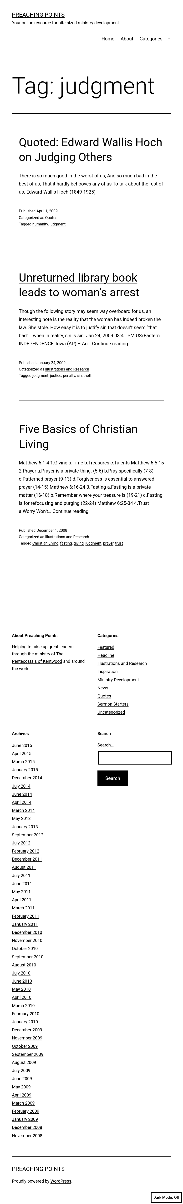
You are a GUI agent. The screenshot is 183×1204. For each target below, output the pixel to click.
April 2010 (21, 997)
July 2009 (21, 1070)
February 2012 (25, 850)
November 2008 (27, 1135)
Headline (105, 655)
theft (87, 375)
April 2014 (21, 802)
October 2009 (25, 1046)
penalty (69, 375)
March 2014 (23, 810)
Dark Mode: (166, 1197)
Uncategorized (111, 712)
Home (108, 39)
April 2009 (21, 1094)
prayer (108, 543)
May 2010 (21, 989)
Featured (105, 647)
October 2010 (25, 948)
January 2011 (25, 924)
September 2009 (27, 1054)
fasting (66, 543)
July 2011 (21, 875)
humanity (40, 224)
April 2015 (21, 753)
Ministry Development (118, 679)
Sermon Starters (113, 704)
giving (79, 543)
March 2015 (23, 761)
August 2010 (24, 964)
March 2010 (23, 1005)
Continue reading (110, 343)
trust (119, 543)
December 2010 (27, 932)
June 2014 (22, 794)
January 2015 (25, 769)
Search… (105, 744)
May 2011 (21, 891)
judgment (58, 224)
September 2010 (27, 956)
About (127, 39)
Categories (151, 39)
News (102, 687)
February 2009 (25, 1111)
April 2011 (21, 899)
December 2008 (27, 1127)
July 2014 (21, 786)
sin (79, 375)
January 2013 (25, 826)
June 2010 (22, 981)
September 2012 (27, 834)
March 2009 (23, 1103)
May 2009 (21, 1086)
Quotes (51, 217)
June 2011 (22, 883)
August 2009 (24, 1062)
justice (55, 375)
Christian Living (45, 543)
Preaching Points (38, 14)
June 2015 (22, 745)
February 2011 (25, 916)
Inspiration (107, 671)
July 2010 (21, 972)
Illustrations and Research (67, 369)
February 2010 (25, 1013)
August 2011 (24, 867)
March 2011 (23, 907)
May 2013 (21, 818)
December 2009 (27, 1029)
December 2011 (27, 859)
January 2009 (25, 1119)
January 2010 (25, 1021)
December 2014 (27, 777)
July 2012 (21, 842)
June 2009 (22, 1078)
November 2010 (27, 940)
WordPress (61, 1181)
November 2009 (27, 1037)
